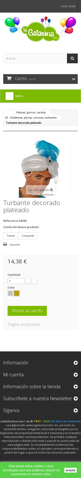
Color (12, 287)
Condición (10, 227)
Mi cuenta (13, 374)
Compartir (28, 236)
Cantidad (14, 275)
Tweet (10, 236)
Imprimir (15, 244)
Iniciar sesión (68, 6)
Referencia (10, 221)
